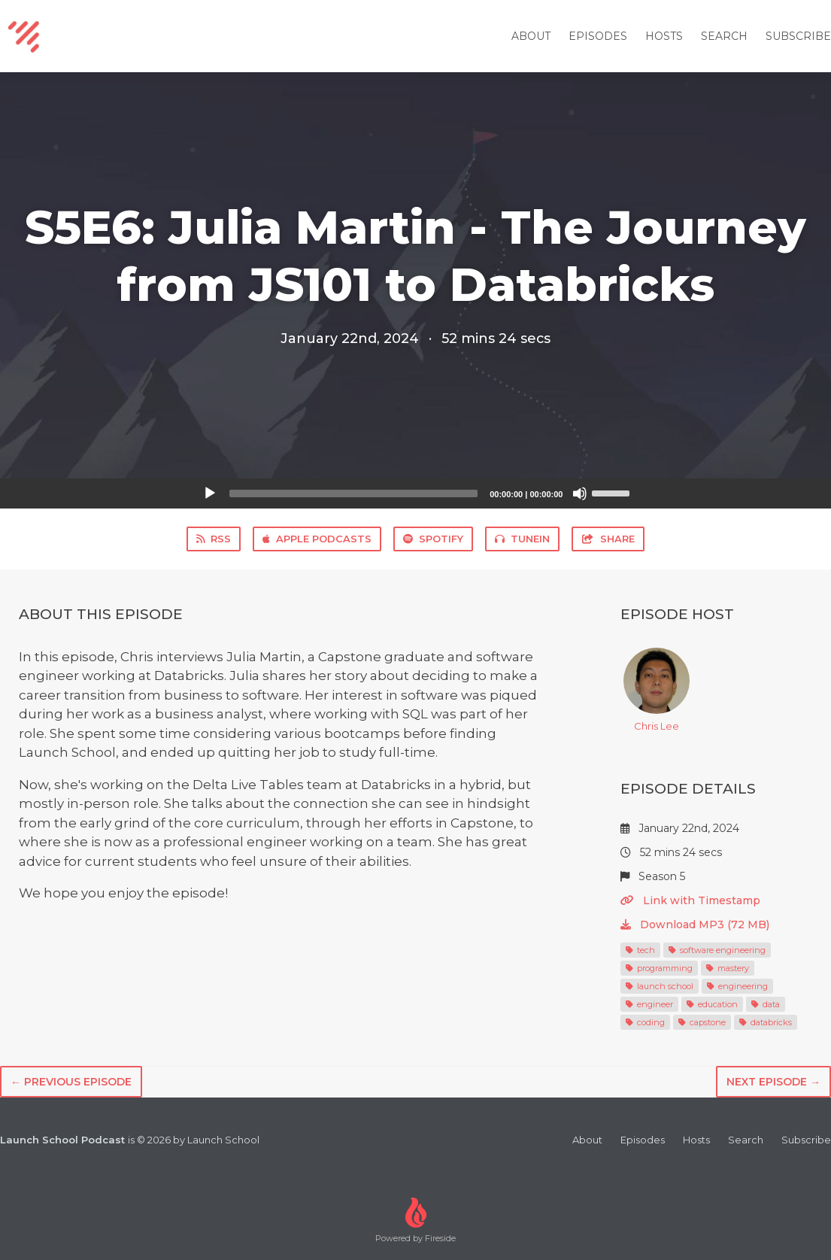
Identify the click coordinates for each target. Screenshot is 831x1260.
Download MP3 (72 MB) (694, 924)
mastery (727, 968)
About (530, 36)
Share (607, 539)
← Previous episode (71, 1081)
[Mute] (579, 493)
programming (659, 968)
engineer (649, 1004)
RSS (213, 539)
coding (645, 1022)
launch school (659, 986)
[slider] (353, 493)
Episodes (598, 36)
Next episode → (773, 1081)
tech (640, 950)
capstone (702, 1022)
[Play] (209, 493)
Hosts (664, 36)
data (765, 1004)
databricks (765, 1022)
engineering (737, 986)
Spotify (433, 539)
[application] (415, 493)
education (712, 1004)
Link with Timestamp (690, 900)
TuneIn (522, 539)
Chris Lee (656, 690)
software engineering (717, 950)
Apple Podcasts (317, 539)
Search (724, 36)
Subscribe (798, 36)
